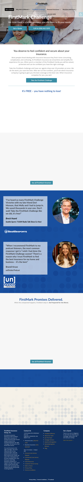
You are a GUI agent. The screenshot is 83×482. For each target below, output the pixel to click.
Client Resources (29, 461)
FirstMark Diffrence (50, 433)
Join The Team (48, 438)
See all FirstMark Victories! (41, 183)
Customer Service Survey (31, 463)
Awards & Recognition (50, 442)
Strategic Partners (49, 440)
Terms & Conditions (30, 470)
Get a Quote (9, 9)
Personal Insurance (53, 9)
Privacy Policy (28, 468)
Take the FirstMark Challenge (41, 80)
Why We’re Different (22, 9)
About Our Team (49, 435)
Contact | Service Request (36, 14)
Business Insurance (69, 9)
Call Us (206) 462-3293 (41, 28)
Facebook (51, 479)
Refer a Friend (28, 466)
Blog (46, 448)
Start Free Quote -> (68, 440)
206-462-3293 (51, 14)
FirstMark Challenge (38, 9)
